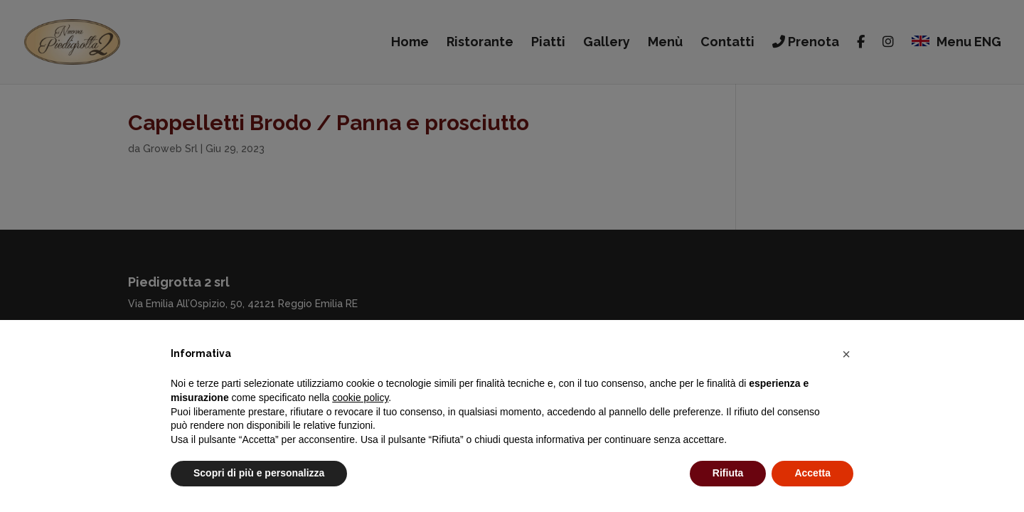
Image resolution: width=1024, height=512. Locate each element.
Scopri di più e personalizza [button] (258, 473)
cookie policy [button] (360, 397)
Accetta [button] (812, 473)
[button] (846, 354)
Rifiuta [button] (728, 473)
